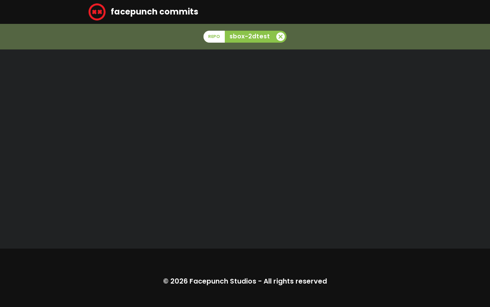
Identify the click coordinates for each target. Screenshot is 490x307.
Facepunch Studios (222, 281)
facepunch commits (143, 11)
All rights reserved (295, 281)
